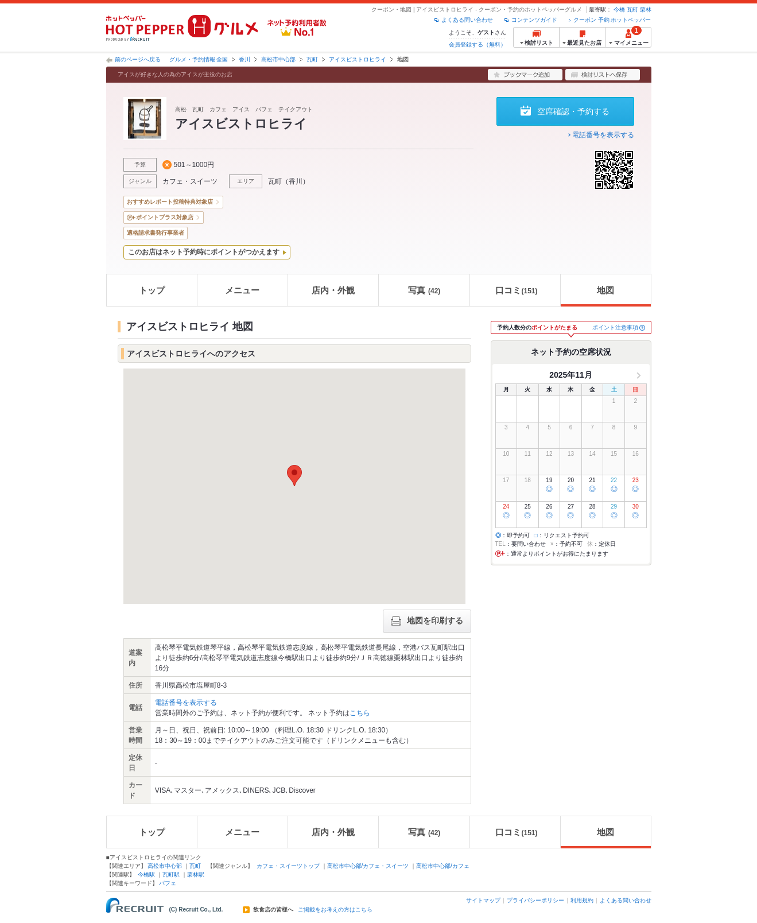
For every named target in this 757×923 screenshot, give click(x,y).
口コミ (516, 290)
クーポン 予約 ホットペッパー (612, 20)
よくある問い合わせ (467, 20)
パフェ (167, 883)
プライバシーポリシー (535, 900)
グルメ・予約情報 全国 (198, 59)
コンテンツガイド (534, 20)
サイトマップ (483, 900)
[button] (294, 475)
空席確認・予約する (573, 111)
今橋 (619, 9)
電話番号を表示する (603, 135)
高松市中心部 (278, 59)
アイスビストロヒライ (357, 59)
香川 (244, 59)
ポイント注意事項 (615, 327)
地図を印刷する (427, 621)
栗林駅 (195, 874)
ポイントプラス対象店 (164, 217)
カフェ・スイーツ (190, 181)
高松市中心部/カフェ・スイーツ (368, 866)
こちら (360, 713)
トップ (152, 290)
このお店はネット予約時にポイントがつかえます (203, 252)
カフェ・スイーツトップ (288, 866)
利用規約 (581, 900)
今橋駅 (146, 874)
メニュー (242, 290)
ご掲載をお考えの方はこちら (335, 910)
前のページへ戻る (138, 59)
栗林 (645, 9)
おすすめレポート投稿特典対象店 (170, 202)
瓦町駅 (171, 874)
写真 (424, 290)
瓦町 (632, 9)
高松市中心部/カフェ (442, 866)
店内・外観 (333, 290)
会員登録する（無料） (477, 44)
